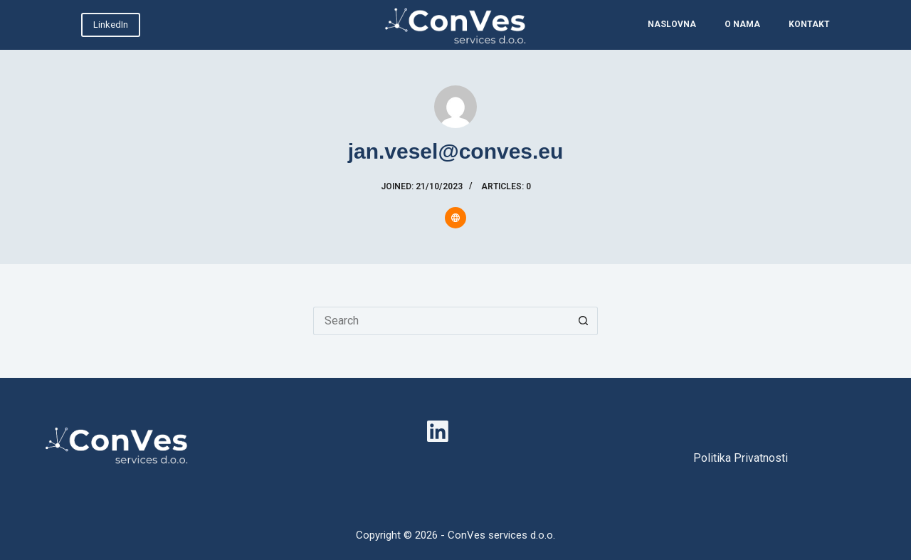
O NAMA (742, 24)
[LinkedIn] (437, 431)
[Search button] (583, 321)
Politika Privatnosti (740, 458)
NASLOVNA (672, 24)
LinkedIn (110, 24)
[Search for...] (441, 321)
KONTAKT (809, 24)
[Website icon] (455, 217)
